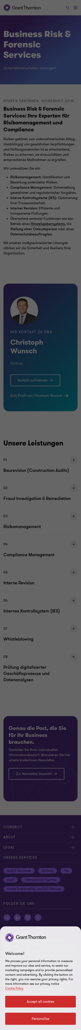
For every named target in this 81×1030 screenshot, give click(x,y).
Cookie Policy (14, 988)
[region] (40, 978)
